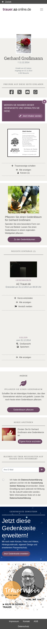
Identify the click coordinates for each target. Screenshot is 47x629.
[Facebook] (12, 91)
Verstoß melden (23, 306)
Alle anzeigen (23, 170)
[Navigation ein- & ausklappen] (41, 9)
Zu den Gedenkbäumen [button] (24, 239)
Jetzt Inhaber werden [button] (30, 116)
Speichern (23, 347)
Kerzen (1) (23, 173)
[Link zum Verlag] (17, 9)
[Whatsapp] (35, 91)
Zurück (6, 2)
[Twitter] (19, 91)
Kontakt (26, 621)
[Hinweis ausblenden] (44, 101)
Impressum (14, 621)
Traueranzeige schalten (24, 166)
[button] (42, 469)
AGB (36, 621)
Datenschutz (23, 626)
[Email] (27, 91)
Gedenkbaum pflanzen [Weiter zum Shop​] (23, 410)
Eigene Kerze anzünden (30, 441)
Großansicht (23, 344)
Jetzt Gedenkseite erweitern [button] (16, 554)
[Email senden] (20, 469)
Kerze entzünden (23, 298)
